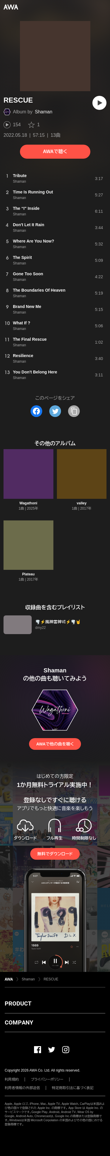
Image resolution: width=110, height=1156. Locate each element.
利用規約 (12, 1079)
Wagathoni (28, 503)
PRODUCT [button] (18, 1003)
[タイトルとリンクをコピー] (74, 411)
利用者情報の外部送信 (22, 1088)
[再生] (99, 103)
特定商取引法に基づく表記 (73, 1088)
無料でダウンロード (54, 854)
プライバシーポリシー (47, 1079)
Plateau (28, 574)
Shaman (44, 111)
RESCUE (51, 979)
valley (82, 503)
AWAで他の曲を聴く (55, 744)
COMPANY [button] (19, 1022)
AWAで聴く (55, 151)
